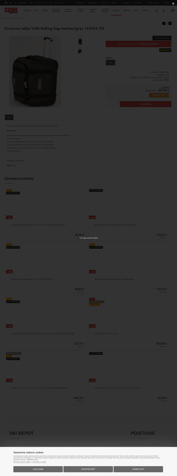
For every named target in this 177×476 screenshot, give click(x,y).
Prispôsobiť (88, 468)
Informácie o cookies (45, 461)
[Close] (173, 3)
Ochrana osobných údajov (27, 461)
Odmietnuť (135, 468)
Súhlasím (41, 468)
